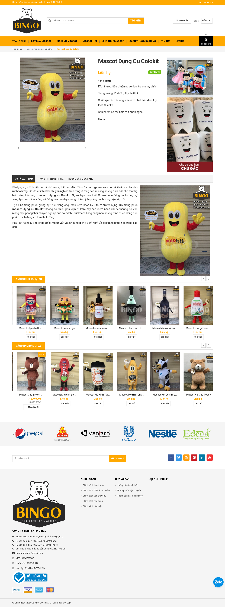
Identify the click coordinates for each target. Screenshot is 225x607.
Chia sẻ (101, 119)
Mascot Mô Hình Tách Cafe (132, 394)
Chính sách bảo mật (92, 506)
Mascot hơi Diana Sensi (29, 394)
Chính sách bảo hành (93, 501)
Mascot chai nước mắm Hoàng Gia (202, 328)
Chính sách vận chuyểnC (94, 496)
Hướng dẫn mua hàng (80, 179)
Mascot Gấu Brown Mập (63, 394)
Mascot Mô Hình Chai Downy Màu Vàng (171, 394)
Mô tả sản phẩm (23, 179)
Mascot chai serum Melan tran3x (135, 328)
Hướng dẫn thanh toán (127, 485)
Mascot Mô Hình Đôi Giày (97, 394)
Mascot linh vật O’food (29, 328)
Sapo (69, 603)
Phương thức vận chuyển (129, 490)
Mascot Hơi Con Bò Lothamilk (200, 394)
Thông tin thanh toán (50, 179)
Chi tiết (29, 337)
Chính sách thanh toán (93, 485)
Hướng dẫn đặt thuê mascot (130, 496)
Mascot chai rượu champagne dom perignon (174, 328)
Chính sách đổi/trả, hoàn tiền (96, 490)
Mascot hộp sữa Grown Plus (65, 328)
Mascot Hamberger (96, 328)
